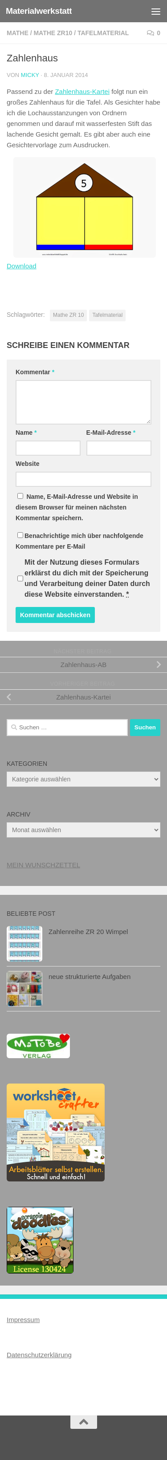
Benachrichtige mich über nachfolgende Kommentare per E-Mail (79, 541)
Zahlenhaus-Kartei (82, 91)
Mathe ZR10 (52, 32)
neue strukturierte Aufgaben (89, 976)
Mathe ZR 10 (68, 315)
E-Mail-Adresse (111, 432)
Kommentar (35, 372)
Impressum (23, 1319)
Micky (30, 75)
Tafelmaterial (103, 32)
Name (26, 432)
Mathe (18, 32)
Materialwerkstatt (39, 11)
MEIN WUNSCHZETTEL (43, 865)
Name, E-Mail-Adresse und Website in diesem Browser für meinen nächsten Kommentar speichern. (77, 507)
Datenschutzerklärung (39, 1355)
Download (22, 266)
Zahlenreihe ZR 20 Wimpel (88, 931)
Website (27, 463)
